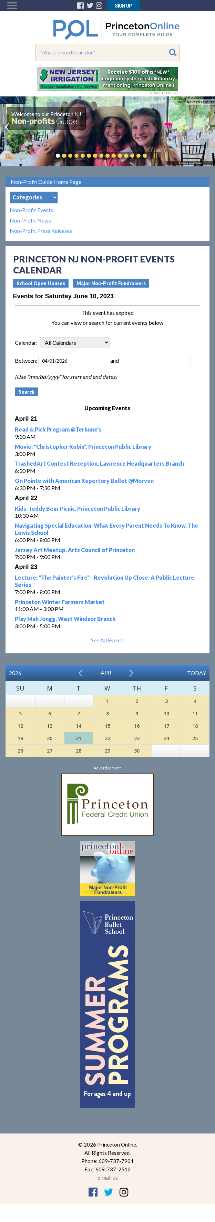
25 (195, 738)
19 (20, 738)
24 (166, 738)
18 (195, 726)
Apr (106, 672)
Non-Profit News (30, 220)
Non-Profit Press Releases (41, 231)
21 (78, 738)
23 (137, 738)
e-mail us (108, 1177)
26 (20, 750)
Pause (155, 156)
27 (49, 750)
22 (107, 738)
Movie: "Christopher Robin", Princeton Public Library (83, 446)
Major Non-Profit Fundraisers (111, 283)
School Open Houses (41, 283)
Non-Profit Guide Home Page (46, 181)
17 (166, 726)
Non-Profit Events (31, 210)
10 (166, 713)
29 (107, 750)
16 (137, 726)
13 (49, 726)
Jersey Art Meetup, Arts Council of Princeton (75, 550)
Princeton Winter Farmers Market (60, 602)
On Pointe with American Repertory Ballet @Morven (84, 480)
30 (137, 750)
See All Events (107, 640)
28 (78, 750)
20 (49, 738)
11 (195, 713)
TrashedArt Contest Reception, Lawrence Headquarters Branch (99, 463)
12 (20, 726)
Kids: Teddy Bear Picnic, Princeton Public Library (77, 508)
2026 (15, 673)
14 (78, 726)
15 (107, 726)
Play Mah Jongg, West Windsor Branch (65, 618)
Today (196, 673)
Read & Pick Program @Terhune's (58, 429)
